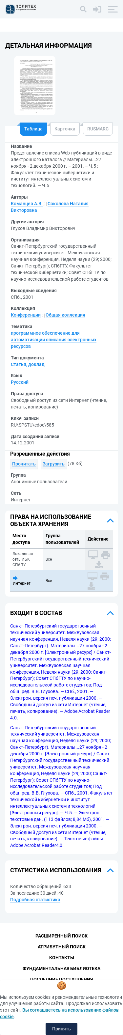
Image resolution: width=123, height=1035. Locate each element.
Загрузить (54, 463)
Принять (61, 1028)
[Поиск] (83, 9)
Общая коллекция (65, 315)
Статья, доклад (28, 364)
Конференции (26, 315)
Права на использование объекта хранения (50, 520)
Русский (20, 382)
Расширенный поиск (61, 935)
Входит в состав (36, 612)
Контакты (61, 957)
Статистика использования (55, 870)
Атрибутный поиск (62, 946)
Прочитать (24, 463)
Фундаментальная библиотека (61, 968)
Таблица (33, 128)
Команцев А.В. (27, 203)
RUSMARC (98, 128)
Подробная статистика (35, 899)
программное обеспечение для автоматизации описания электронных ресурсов (53, 339)
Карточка (64, 128)
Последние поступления (61, 979)
